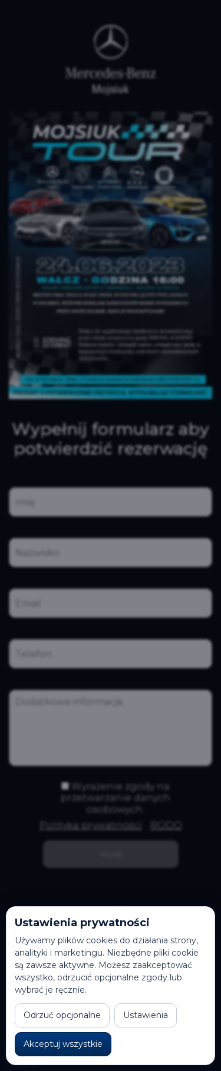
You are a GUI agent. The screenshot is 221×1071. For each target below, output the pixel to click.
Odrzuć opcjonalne (62, 1015)
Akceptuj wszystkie (63, 1044)
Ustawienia (145, 1015)
